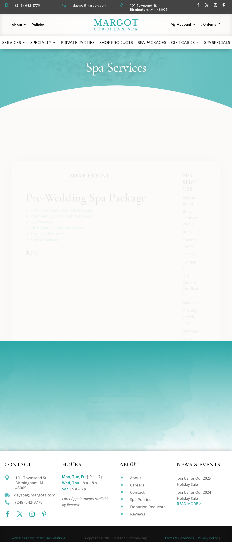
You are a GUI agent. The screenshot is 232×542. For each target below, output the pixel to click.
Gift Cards (183, 42)
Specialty (40, 42)
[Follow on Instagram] (215, 5)
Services (11, 42)
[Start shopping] (210, 25)
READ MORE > (189, 503)
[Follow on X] (206, 5)
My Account (181, 25)
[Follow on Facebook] (198, 5)
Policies (38, 25)
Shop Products (116, 42)
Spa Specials (217, 42)
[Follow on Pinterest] (223, 5)
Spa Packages (152, 42)
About (17, 25)
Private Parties (77, 42)
